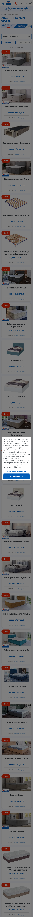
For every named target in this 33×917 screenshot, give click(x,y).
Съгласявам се (16, 476)
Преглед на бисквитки (16, 471)
